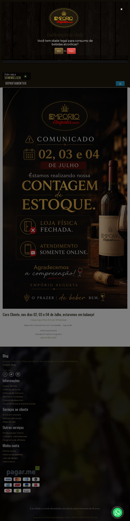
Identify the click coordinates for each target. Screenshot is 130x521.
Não (71, 51)
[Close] (121, 9)
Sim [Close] (59, 51)
